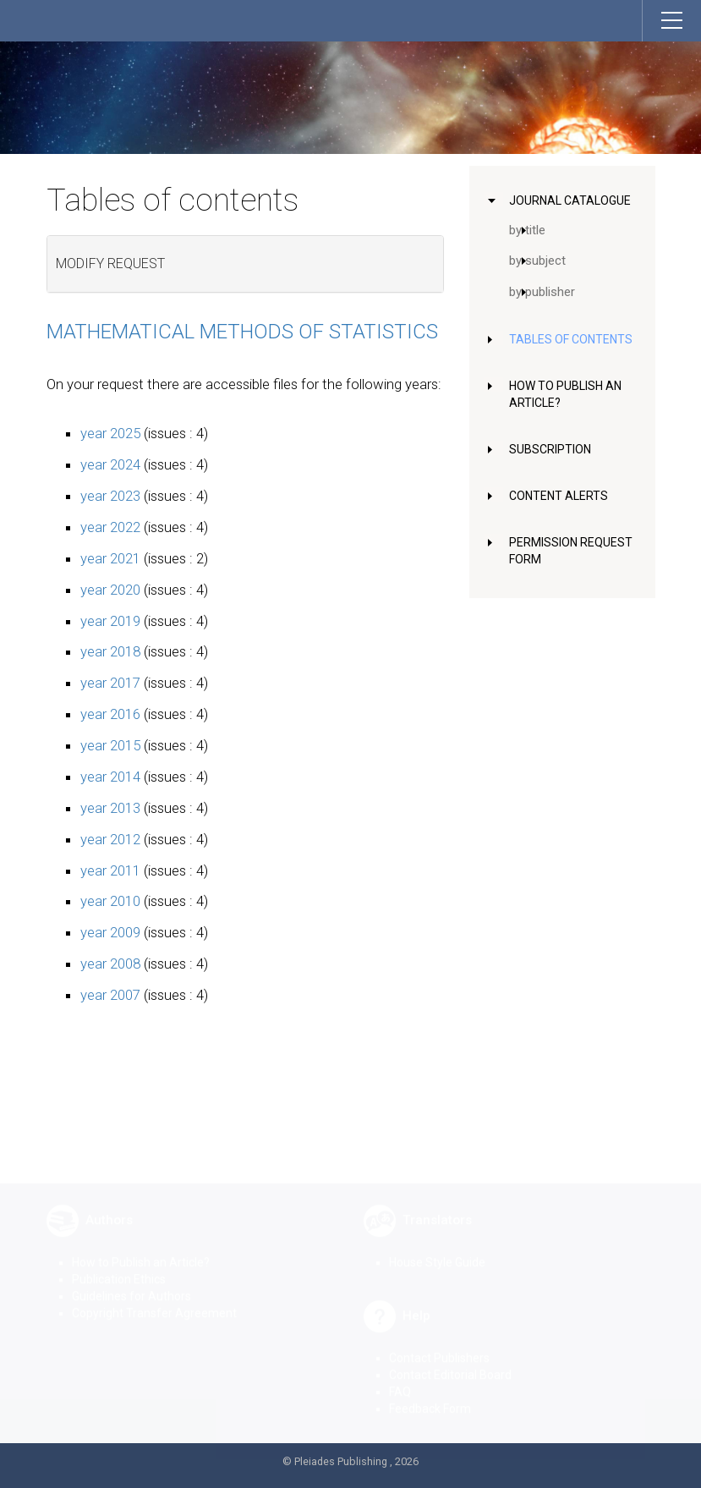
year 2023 (110, 495)
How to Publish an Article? (141, 1249)
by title (527, 230)
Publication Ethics (119, 1266)
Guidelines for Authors (131, 1283)
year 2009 (110, 932)
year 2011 (110, 870)
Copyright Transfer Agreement (154, 1300)
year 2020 (110, 589)
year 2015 (110, 745)
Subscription (550, 449)
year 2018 (110, 651)
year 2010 (110, 900)
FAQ (400, 1379)
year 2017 (110, 682)
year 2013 (110, 807)
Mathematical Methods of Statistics (242, 331)
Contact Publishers (439, 1345)
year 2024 (110, 464)
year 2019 (110, 620)
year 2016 (110, 714)
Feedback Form (430, 1396)
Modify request (110, 263)
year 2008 (110, 963)
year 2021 (110, 558)
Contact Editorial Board (450, 1362)
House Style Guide (437, 1249)
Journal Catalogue (570, 200)
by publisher (542, 291)
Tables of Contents (571, 339)
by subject (537, 260)
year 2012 (110, 839)
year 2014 (110, 776)
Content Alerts (558, 495)
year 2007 (110, 994)
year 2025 (110, 433)
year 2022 (110, 527)
